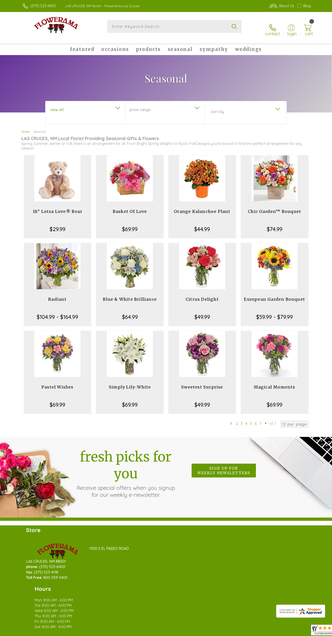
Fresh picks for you (126, 468)
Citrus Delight (202, 294)
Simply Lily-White (130, 381)
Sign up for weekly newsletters (223, 465)
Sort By (217, 106)
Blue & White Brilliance (130, 294)
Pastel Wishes (58, 381)
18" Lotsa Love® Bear (57, 206)
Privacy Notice (237, 631)
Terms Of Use (209, 631)
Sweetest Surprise (202, 381)
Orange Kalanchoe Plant (202, 206)
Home (25, 126)
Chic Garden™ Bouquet (274, 206)
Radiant (57, 294)
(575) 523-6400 (43, 5)
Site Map (298, 631)
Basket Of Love (130, 206)
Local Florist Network (270, 631)
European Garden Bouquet (274, 294)
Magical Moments (274, 381)
